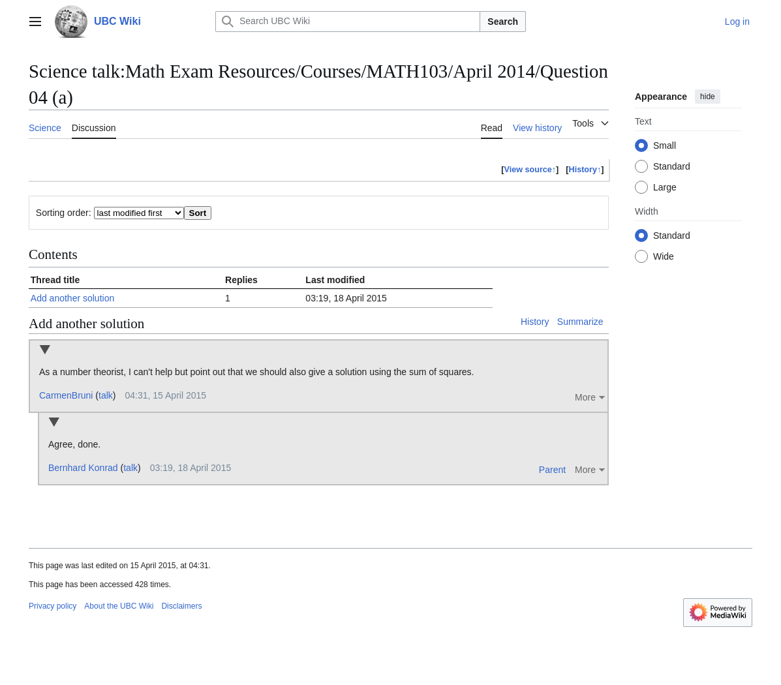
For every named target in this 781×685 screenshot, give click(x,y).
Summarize (580, 321)
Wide (663, 256)
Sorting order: (63, 212)
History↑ (585, 169)
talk (106, 395)
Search (502, 21)
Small (664, 145)
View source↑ (530, 169)
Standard (671, 166)
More (585, 397)
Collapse (44, 350)
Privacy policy (52, 606)
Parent (552, 469)
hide (707, 96)
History (535, 321)
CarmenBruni (66, 395)
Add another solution (72, 298)
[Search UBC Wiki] (347, 21)
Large (665, 187)
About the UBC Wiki (118, 606)
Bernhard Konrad (83, 468)
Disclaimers (181, 606)
